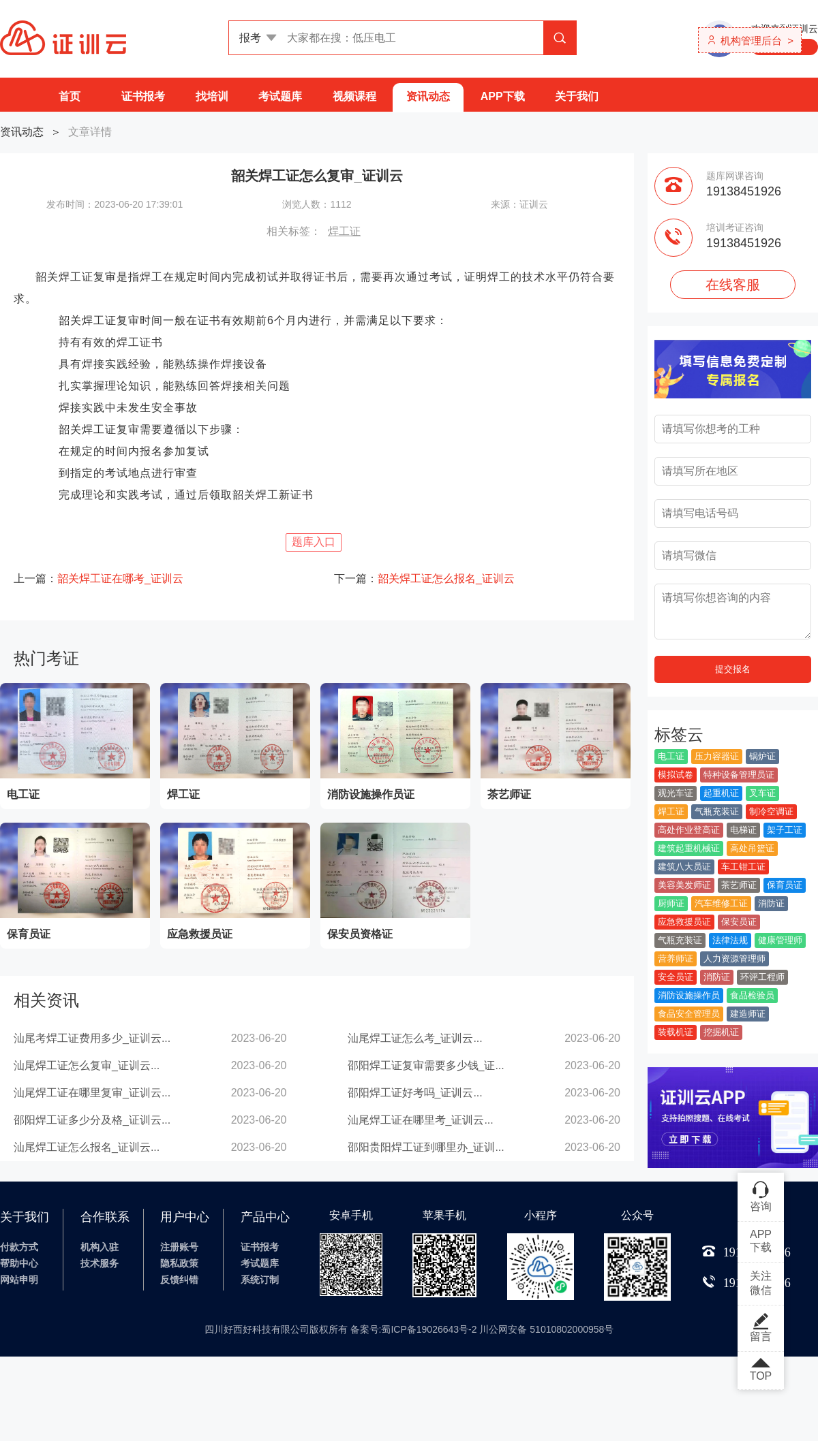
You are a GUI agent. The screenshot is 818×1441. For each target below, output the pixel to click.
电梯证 (743, 830)
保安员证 (739, 922)
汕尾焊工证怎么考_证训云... (415, 1038)
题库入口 (313, 542)
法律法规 (730, 940)
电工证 (671, 756)
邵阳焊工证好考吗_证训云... (415, 1092)
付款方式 (19, 1246)
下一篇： (424, 578)
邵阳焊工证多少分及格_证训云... (92, 1120)
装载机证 (675, 1032)
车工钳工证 (743, 866)
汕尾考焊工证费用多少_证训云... (92, 1038)
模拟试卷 (675, 775)
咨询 (761, 1195)
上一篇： (98, 578)
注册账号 (179, 1246)
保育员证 (784, 885)
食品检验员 (752, 995)
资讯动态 (428, 96)
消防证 (771, 903)
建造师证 (748, 1014)
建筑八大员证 (684, 866)
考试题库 (280, 96)
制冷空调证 (771, 811)
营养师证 (675, 958)
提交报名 (733, 669)
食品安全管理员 (689, 1014)
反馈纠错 (179, 1279)
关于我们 (577, 96)
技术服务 (99, 1263)
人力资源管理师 (734, 958)
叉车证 (762, 793)
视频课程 (354, 96)
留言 (761, 1327)
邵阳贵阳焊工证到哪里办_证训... (426, 1147)
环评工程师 (762, 977)
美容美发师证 (684, 885)
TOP (761, 1370)
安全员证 (675, 977)
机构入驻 (99, 1246)
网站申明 (19, 1279)
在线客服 (733, 284)
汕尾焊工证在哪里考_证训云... (421, 1120)
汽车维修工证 (721, 903)
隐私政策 (179, 1263)
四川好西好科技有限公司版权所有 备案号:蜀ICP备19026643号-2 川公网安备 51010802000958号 (409, 1329)
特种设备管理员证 (738, 775)
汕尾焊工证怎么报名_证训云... (87, 1147)
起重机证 (721, 793)
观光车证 (675, 793)
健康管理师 (780, 940)
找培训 (212, 96)
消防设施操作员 (689, 995)
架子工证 (784, 830)
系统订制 (260, 1279)
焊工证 (344, 231)
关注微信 (761, 1283)
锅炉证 (762, 756)
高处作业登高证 (689, 830)
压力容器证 (717, 756)
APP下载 (503, 96)
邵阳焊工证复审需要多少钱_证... (426, 1065)
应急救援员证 (684, 922)
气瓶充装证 (717, 811)
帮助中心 (19, 1263)
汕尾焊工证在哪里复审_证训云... (92, 1092)
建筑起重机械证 (689, 848)
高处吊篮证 (752, 848)
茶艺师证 (739, 885)
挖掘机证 (721, 1032)
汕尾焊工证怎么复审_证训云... (87, 1065)
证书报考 (143, 96)
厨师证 (671, 903)
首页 (69, 96)
